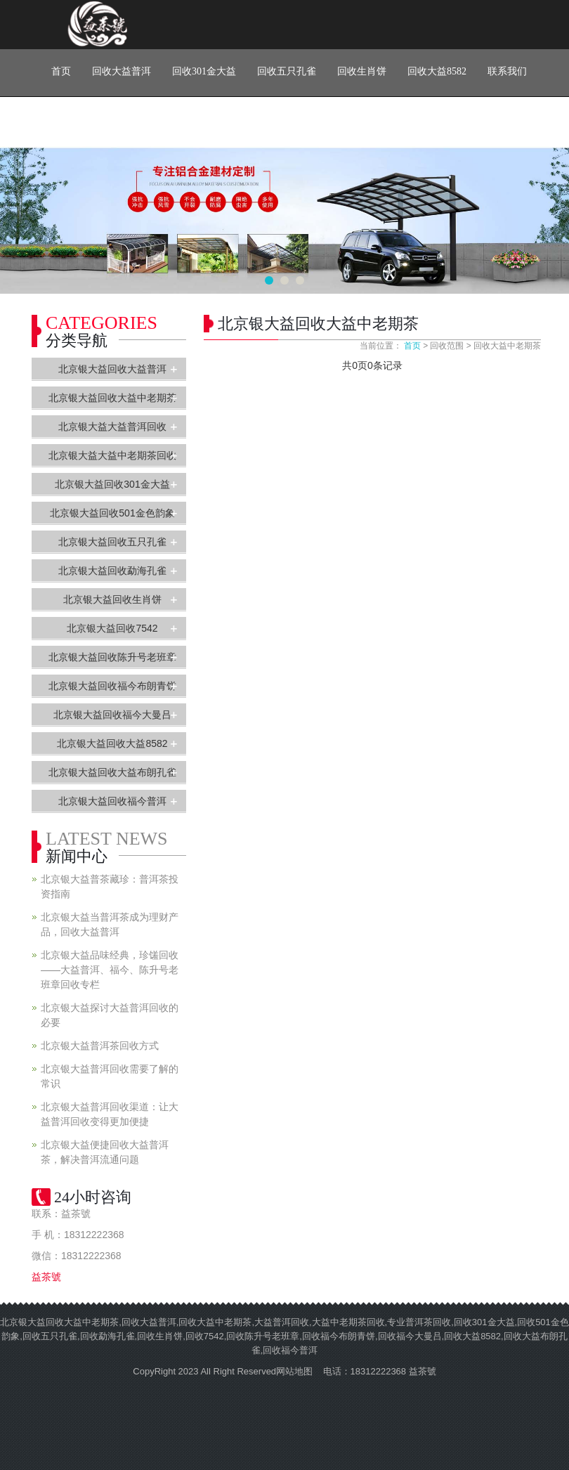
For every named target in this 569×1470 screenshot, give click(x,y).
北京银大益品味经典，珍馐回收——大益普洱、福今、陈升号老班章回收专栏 (109, 969)
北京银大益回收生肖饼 (112, 599)
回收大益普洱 (121, 71)
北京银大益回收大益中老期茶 (112, 397)
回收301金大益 (204, 71)
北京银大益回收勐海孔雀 (112, 570)
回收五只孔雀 (286, 71)
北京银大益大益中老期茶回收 (112, 455)
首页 (61, 71)
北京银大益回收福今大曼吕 (112, 714)
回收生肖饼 (361, 71)
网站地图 (294, 1371)
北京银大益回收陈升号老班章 (112, 657)
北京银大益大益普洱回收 (112, 426)
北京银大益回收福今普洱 (112, 801)
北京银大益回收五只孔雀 (112, 541)
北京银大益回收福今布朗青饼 (112, 685)
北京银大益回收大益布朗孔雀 (112, 772)
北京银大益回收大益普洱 (112, 369)
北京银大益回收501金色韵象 (112, 513)
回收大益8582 (436, 71)
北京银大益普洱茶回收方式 (100, 1045)
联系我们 (507, 71)
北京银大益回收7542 (112, 628)
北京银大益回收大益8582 (112, 743)
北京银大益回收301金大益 (112, 484)
